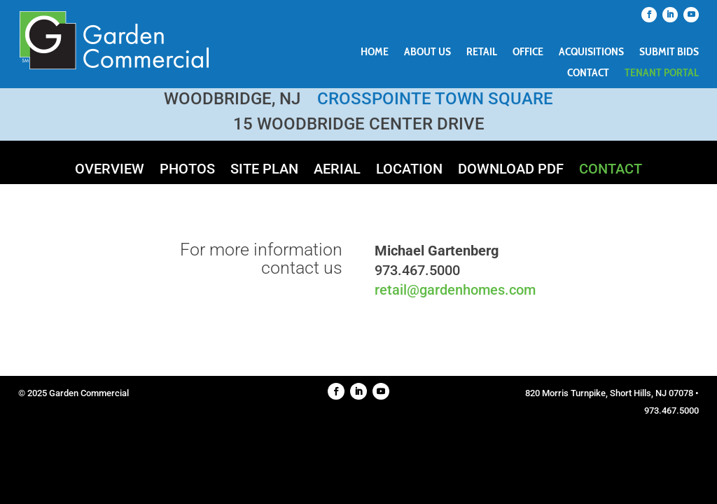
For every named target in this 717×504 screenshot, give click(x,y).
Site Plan (264, 170)
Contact (588, 73)
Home (375, 52)
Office (528, 52)
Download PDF (511, 170)
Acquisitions (591, 52)
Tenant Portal (662, 73)
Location (409, 170)
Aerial (337, 170)
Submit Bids (669, 52)
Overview (109, 170)
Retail (481, 52)
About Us (427, 52)
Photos (187, 170)
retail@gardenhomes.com (455, 289)
